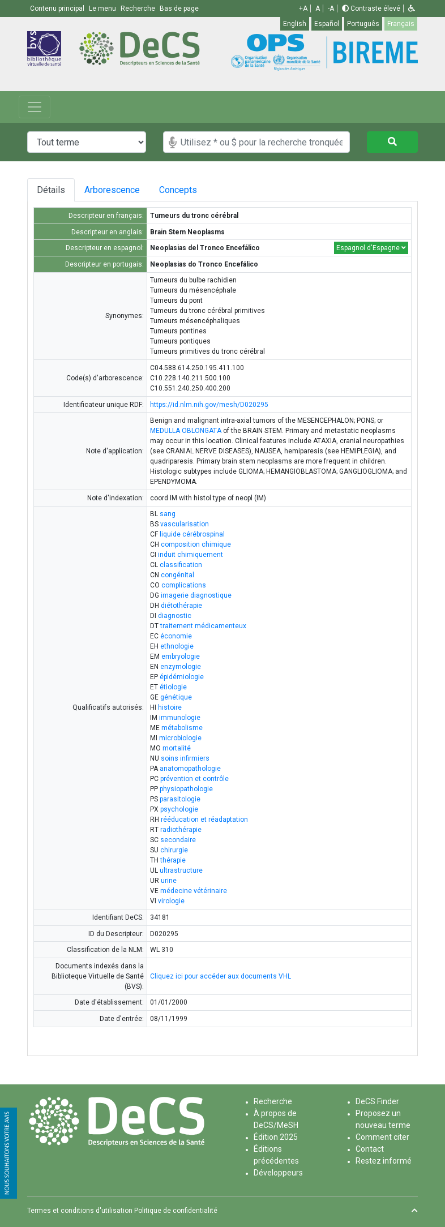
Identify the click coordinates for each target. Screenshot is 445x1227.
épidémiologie (182, 677)
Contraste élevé (371, 8)
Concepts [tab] (187, 190)
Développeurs (278, 1172)
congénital (177, 575)
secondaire (178, 840)
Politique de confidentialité (175, 1211)
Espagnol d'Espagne (371, 248)
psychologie (179, 809)
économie (176, 636)
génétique (176, 697)
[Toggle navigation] (34, 107)
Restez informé (384, 1160)
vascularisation (184, 524)
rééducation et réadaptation (204, 819)
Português (363, 24)
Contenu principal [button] (58, 8)
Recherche (273, 1101)
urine (169, 881)
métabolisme (182, 728)
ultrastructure (181, 870)
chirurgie (174, 850)
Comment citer (382, 1137)
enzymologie (180, 667)
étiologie (173, 687)
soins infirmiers (185, 758)
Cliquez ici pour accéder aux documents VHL (220, 976)
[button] (411, 8)
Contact (370, 1148)
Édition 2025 (276, 1137)
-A (331, 8)
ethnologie (177, 646)
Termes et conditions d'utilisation (79, 1211)
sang (168, 514)
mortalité (176, 748)
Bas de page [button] (179, 8)
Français (400, 24)
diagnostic (174, 616)
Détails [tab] (51, 190)
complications (183, 585)
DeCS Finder (377, 1101)
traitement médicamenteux (203, 626)
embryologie (180, 656)
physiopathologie (186, 789)
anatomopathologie (190, 769)
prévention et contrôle (194, 779)
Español (326, 24)
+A (303, 8)
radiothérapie (181, 830)
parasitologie (180, 799)
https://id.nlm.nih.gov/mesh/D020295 (209, 405)
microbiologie (180, 738)
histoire (170, 707)
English (294, 24)
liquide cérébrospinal (192, 534)
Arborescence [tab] (114, 190)
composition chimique (196, 544)
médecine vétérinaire (193, 891)
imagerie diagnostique (196, 595)
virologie (171, 901)
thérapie (173, 860)
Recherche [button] (139, 8)
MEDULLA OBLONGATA (185, 431)
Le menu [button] (103, 8)
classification (181, 565)
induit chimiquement (190, 555)
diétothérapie (181, 606)
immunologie (179, 718)
